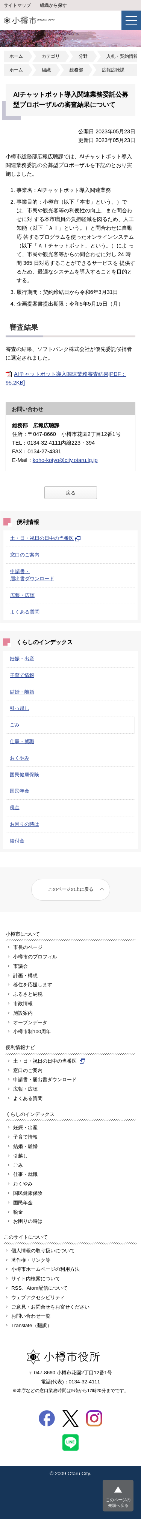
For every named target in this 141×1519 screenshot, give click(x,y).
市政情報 (23, 1003)
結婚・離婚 (22, 692)
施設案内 (23, 1013)
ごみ (15, 725)
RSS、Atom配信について (39, 1288)
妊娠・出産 (22, 658)
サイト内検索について (35, 1278)
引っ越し (19, 708)
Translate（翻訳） (31, 1325)
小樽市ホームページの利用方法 (45, 1269)
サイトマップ (17, 5)
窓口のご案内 (24, 555)
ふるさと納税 (27, 994)
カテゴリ (51, 56)
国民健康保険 (24, 774)
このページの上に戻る (70, 889)
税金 (15, 807)
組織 (46, 70)
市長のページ (27, 947)
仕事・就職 (22, 741)
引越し (20, 1156)
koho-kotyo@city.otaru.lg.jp (65, 460)
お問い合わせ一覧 (30, 1316)
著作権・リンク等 (30, 1260)
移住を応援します (32, 984)
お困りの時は (24, 824)
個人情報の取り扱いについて (43, 1250)
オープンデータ (30, 1022)
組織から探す (53, 5)
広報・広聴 (22, 595)
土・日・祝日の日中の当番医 (45, 538)
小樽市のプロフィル (35, 957)
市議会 (20, 966)
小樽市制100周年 (32, 1031)
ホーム (16, 56)
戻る (71, 493)
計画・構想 (25, 975)
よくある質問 (24, 612)
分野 (83, 56)
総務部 (76, 70)
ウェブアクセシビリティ (38, 1297)
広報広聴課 (113, 70)
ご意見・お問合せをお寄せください (50, 1307)
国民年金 (19, 791)
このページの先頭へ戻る (118, 1502)
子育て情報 (22, 675)
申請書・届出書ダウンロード (45, 1079)
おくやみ (19, 758)
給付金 (17, 841)
